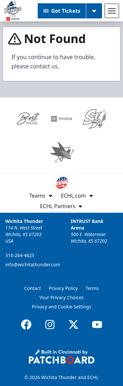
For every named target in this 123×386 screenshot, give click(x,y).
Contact (32, 288)
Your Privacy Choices (61, 297)
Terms (92, 288)
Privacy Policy (63, 288)
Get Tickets (61, 10)
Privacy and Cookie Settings (61, 306)
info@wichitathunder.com (32, 264)
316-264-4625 (19, 255)
